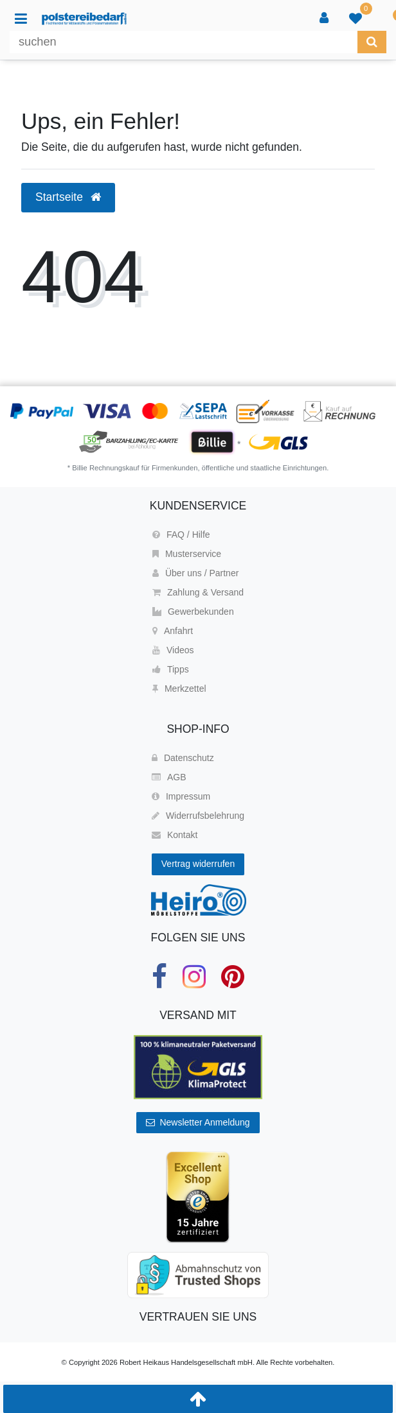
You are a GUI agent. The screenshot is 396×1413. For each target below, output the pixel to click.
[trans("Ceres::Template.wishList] (357, 19)
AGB (169, 777)
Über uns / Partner (195, 573)
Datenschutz (183, 758)
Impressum (181, 796)
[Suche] (371, 42)
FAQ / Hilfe (181, 534)
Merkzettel (179, 688)
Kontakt (174, 835)
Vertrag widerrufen (198, 864)
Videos (173, 650)
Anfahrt (172, 631)
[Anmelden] (325, 18)
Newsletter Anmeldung (197, 1122)
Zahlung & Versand (198, 592)
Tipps (170, 669)
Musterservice (186, 554)
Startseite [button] (68, 197)
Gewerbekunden (193, 611)
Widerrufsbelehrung (198, 815)
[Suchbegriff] (183, 42)
